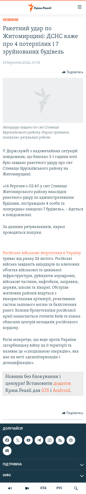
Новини (10, 20)
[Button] (72, 72)
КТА (43, 488)
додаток (62, 383)
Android (61, 390)
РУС (59, 488)
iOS (45, 390)
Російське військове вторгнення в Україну (42, 253)
